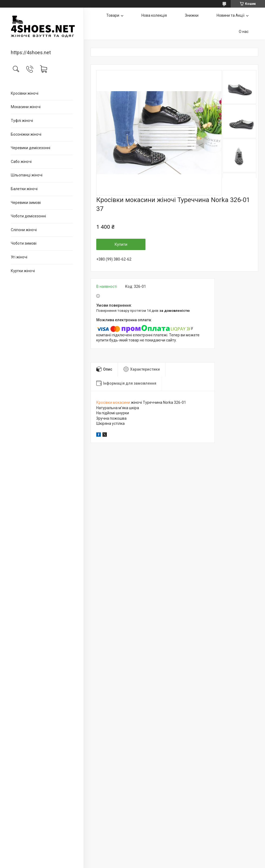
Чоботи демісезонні (28, 216)
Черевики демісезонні (30, 148)
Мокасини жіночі (26, 107)
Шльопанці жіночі (26, 175)
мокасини (121, 402)
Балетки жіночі (24, 189)
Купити (121, 244)
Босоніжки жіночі (26, 134)
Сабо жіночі (21, 161)
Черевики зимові (26, 202)
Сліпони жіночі (24, 230)
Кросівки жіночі (24, 93)
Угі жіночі (19, 257)
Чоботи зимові (24, 243)
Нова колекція (154, 15)
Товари (112, 15)
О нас (244, 31)
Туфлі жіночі (22, 120)
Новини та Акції (230, 15)
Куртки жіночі (23, 271)
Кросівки (104, 402)
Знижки (191, 15)
